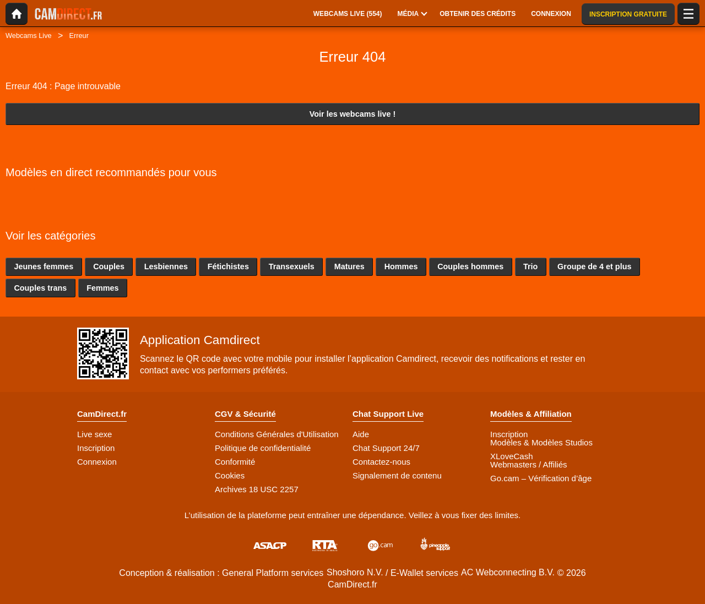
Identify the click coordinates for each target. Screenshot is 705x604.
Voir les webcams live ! (353, 114)
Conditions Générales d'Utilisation (277, 434)
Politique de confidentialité (263, 448)
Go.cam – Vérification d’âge (541, 478)
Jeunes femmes (43, 266)
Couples (108, 266)
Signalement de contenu (397, 475)
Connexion (97, 461)
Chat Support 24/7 (386, 448)
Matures (349, 266)
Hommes (401, 266)
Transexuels (291, 266)
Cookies (230, 475)
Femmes (102, 288)
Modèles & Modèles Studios (541, 442)
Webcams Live (29, 35)
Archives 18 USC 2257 (257, 489)
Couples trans (40, 288)
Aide (360, 434)
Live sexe (94, 434)
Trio (530, 266)
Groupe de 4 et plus (594, 266)
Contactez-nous (381, 461)
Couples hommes (470, 266)
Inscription (96, 448)
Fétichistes (228, 266)
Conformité (235, 461)
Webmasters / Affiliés (528, 464)
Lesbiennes (166, 266)
